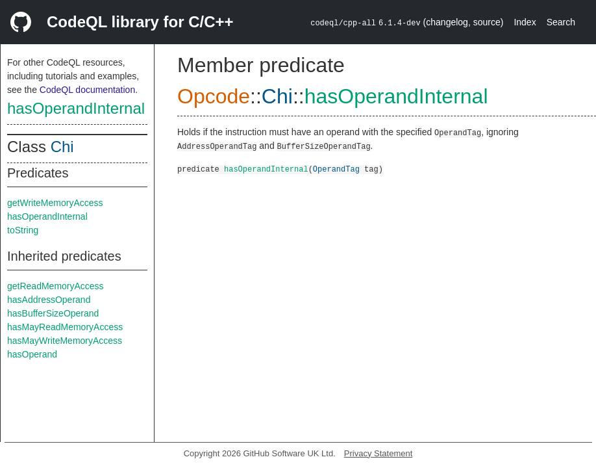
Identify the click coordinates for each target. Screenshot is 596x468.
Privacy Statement (378, 453)
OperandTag (336, 168)
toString (22, 230)
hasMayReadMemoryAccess (65, 327)
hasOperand (32, 354)
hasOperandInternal (76, 108)
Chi (62, 146)
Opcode (213, 96)
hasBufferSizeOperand (53, 313)
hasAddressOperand (48, 299)
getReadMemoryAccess (55, 286)
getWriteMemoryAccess (55, 203)
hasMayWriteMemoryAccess (64, 340)
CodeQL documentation (87, 89)
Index (525, 22)
